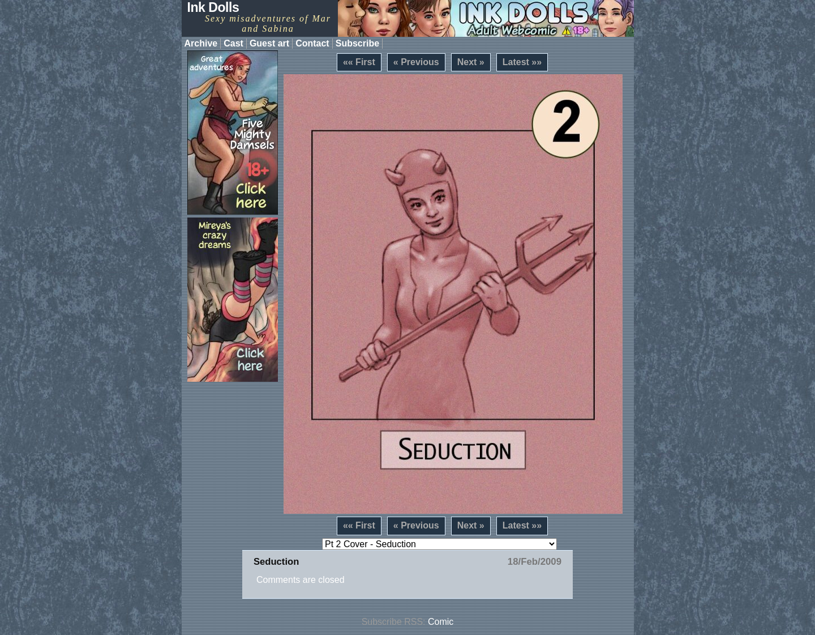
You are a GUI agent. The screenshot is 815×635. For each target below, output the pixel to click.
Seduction (276, 561)
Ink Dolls (213, 7)
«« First (359, 62)
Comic (440, 622)
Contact (312, 43)
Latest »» (522, 62)
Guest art (269, 43)
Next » (470, 62)
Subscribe (357, 43)
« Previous (416, 62)
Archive (201, 43)
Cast (233, 43)
